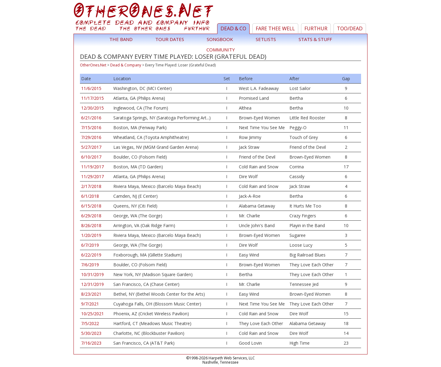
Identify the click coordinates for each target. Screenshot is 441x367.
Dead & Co (233, 28)
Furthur (315, 28)
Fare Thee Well (275, 28)
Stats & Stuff (315, 39)
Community (220, 50)
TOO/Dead (350, 28)
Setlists (266, 39)
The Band (121, 39)
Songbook (220, 39)
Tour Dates (169, 39)
